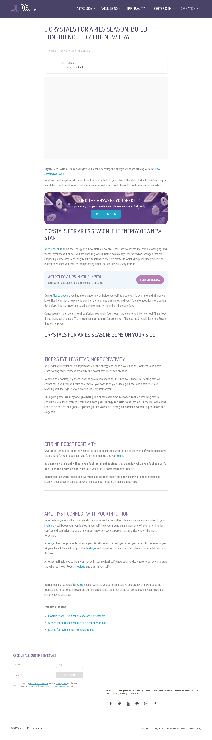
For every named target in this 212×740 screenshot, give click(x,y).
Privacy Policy (157, 729)
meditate (80, 566)
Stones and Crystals (75, 51)
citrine (120, 456)
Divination (188, 8)
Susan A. (70, 63)
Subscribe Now (150, 280)
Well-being (109, 8)
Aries (52, 51)
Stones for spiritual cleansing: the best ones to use (77, 623)
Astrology (84, 8)
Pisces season (60, 295)
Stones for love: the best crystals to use (71, 629)
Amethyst (49, 543)
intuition (48, 525)
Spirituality (136, 8)
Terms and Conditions (176, 729)
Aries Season (51, 249)
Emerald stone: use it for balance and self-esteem (76, 616)
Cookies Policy (195, 729)
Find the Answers (106, 214)
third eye (91, 548)
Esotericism (163, 8)
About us (144, 729)
